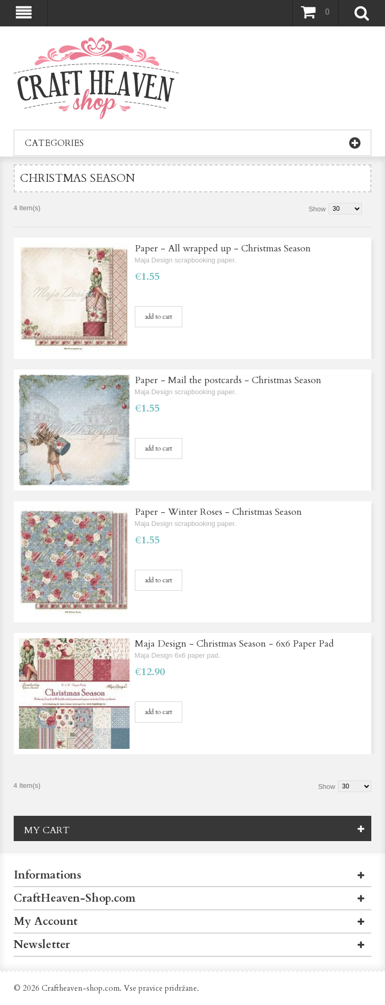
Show (317, 209)
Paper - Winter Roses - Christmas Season (218, 512)
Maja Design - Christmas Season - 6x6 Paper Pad (234, 643)
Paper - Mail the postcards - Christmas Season (228, 380)
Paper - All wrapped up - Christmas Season (223, 248)
